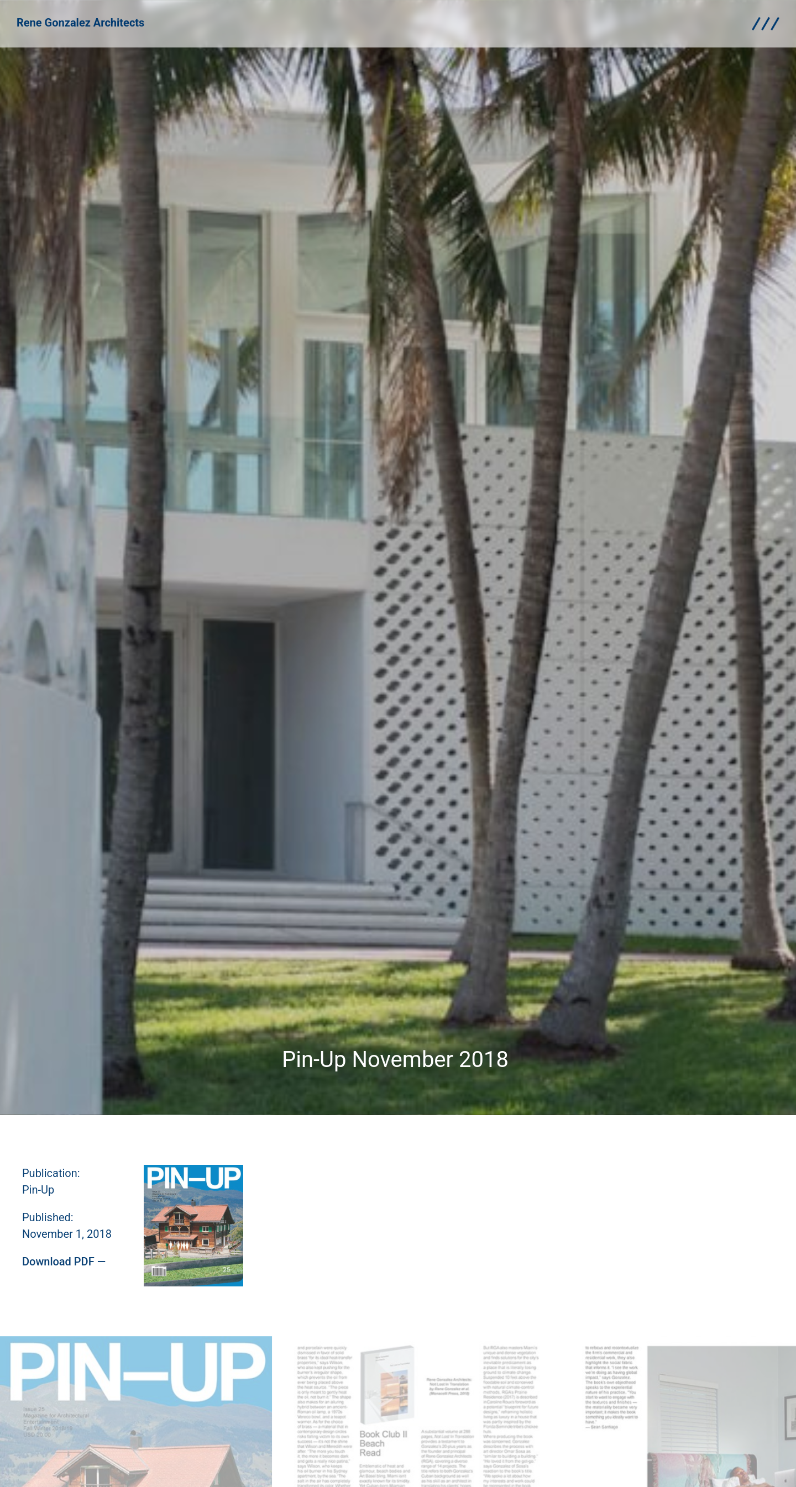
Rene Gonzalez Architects (80, 19)
